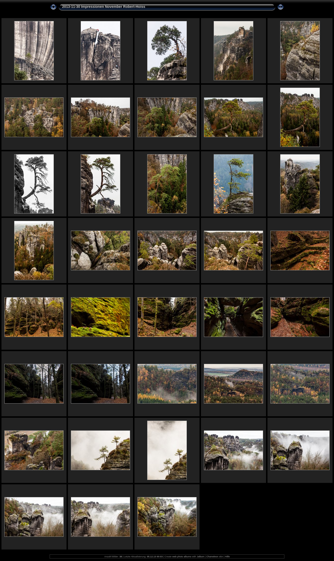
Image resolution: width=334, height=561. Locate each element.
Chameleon (212, 556)
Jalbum (200, 556)
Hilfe (227, 556)
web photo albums (181, 556)
